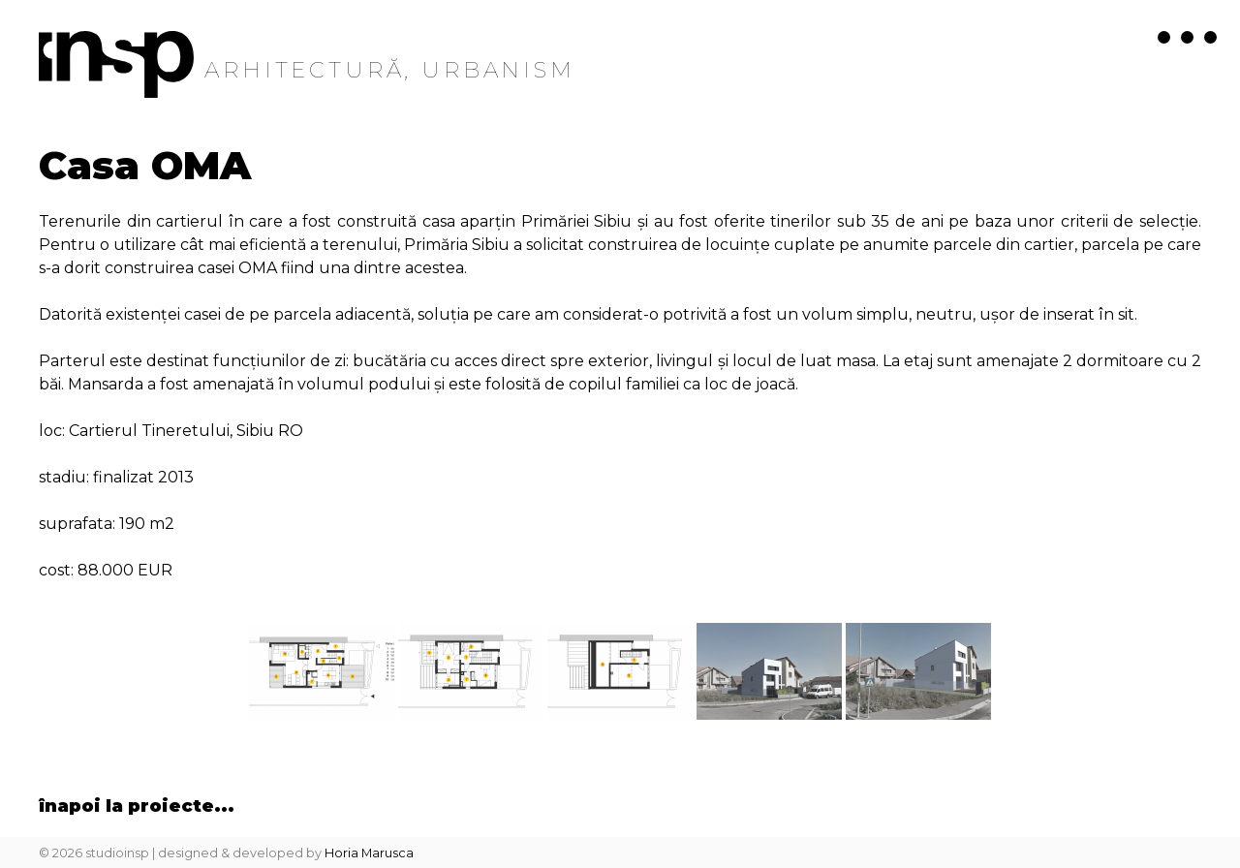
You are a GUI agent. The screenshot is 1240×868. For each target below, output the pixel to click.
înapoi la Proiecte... (136, 806)
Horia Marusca (369, 853)
